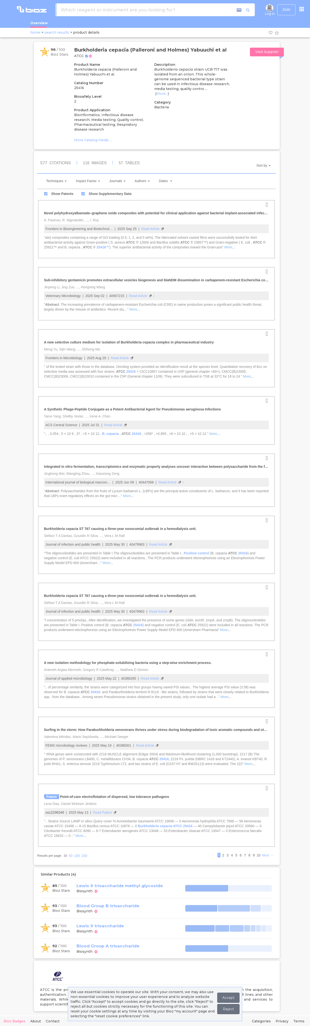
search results (56, 32)
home (35, 32)
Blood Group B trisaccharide (108, 905)
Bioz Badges (14, 1021)
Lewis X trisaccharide (100, 925)
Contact (53, 1021)
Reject (228, 1009)
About (35, 1021)
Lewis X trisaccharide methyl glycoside (120, 885)
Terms (298, 1021)
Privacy (282, 1021)
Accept (228, 998)
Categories (261, 1021)
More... (162, 93)
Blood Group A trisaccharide (108, 946)
